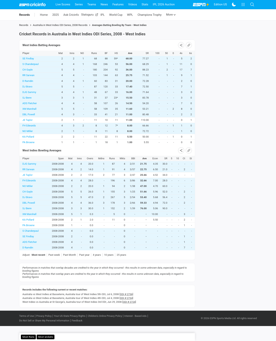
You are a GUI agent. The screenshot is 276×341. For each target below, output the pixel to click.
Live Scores (63, 4)
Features (118, 4)
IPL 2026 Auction (164, 4)
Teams (91, 4)
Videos (132, 4)
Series (79, 4)
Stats (145, 4)
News (104, 4)
